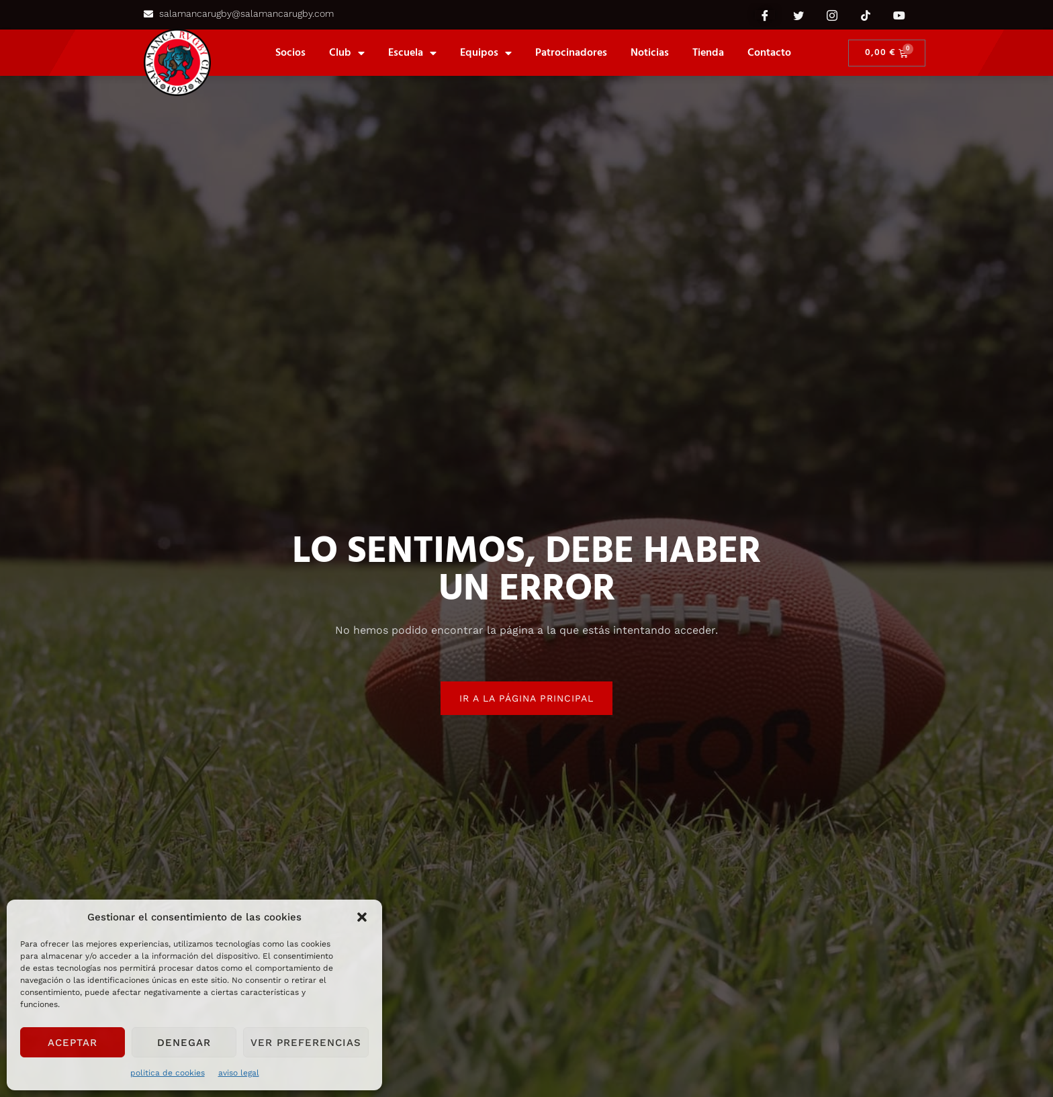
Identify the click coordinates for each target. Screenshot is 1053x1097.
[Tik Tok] (866, 14)
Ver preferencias (305, 1043)
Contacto (769, 53)
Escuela (412, 53)
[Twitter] (798, 14)
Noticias (650, 53)
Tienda (708, 53)
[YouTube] (899, 14)
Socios (290, 53)
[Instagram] (832, 14)
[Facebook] (765, 14)
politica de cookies (167, 1073)
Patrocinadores (571, 53)
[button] (362, 917)
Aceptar (72, 1043)
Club (347, 53)
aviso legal (238, 1073)
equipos (486, 53)
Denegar (184, 1043)
